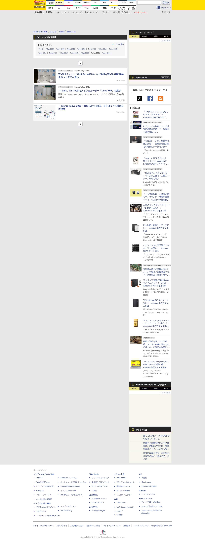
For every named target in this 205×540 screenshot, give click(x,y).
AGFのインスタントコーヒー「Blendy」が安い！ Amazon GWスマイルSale (156, 208)
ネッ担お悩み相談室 (44, 499)
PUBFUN (142, 491)
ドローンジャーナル (44, 495)
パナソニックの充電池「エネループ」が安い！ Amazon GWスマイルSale (156, 248)
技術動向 (88, 12)
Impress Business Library (70, 486)
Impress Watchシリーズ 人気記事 (151, 384)
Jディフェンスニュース (126, 482)
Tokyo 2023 (85, 53)
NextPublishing (66, 511)
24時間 (144, 36)
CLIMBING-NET (98, 503)
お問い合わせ (62, 526)
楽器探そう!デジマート (100, 482)
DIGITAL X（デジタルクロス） (72, 495)
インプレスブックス (68, 506)
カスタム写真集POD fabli (152, 506)
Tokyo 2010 (60, 49)
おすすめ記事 (142, 430)
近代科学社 (93, 507)
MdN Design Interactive (126, 507)
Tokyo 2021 (95, 53)
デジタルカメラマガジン (45, 507)
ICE (140, 474)
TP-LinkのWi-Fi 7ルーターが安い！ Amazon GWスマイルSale (155, 303)
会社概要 (126, 526)
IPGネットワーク (145, 498)
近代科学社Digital (98, 511)
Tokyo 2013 (92, 49)
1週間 (155, 36)
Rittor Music (94, 474)
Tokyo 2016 (42, 53)
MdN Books (121, 503)
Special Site (141, 77)
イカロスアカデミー (124, 495)
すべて (40, 49)
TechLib (120, 515)
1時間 (134, 36)
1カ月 (166, 36)
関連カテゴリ (46, 45)
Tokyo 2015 (113, 49)
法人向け (105, 12)
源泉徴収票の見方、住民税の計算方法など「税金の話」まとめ (156, 456)
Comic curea (146, 482)
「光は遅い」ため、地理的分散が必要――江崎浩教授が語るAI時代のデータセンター (156, 144)
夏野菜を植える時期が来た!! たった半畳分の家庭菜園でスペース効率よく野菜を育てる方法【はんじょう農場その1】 (156, 275)
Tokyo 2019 (74, 53)
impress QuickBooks (149, 486)
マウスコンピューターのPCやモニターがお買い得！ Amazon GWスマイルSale (155, 364)
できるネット (41, 511)
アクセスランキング (145, 32)
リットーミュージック (100, 478)
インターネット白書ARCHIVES (48, 516)
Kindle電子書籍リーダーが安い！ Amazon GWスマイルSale (156, 228)
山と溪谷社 (93, 495)
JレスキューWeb (123, 491)
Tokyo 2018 (64, 53)
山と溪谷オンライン (99, 498)
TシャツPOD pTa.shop (151, 502)
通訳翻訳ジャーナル (124, 486)
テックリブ (118, 511)
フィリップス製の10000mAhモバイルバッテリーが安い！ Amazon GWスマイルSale (157, 283)
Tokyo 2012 (81, 49)
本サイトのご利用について (43, 526)
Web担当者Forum (43, 482)
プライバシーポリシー (111, 526)
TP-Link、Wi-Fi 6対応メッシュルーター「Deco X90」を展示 (89, 90)
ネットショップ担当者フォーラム (73, 482)
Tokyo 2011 (71, 49)
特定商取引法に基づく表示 (161, 526)
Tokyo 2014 (102, 49)
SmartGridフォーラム (69, 478)
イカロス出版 (119, 474)
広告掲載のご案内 (77, 526)
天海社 (144, 478)
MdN (116, 499)
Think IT (39, 478)
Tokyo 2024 (106, 53)
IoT (97, 12)
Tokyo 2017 (53, 53)
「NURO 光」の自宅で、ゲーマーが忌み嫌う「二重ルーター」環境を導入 (156, 176)
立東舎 (94, 491)
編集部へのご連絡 (93, 526)
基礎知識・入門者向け (121, 12)
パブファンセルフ (148, 494)
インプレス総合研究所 (44, 486)
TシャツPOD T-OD (99, 486)
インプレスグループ (140, 526)
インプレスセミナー (68, 491)
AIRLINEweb (122, 478)
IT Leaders (40, 491)
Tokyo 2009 (50, 49)
